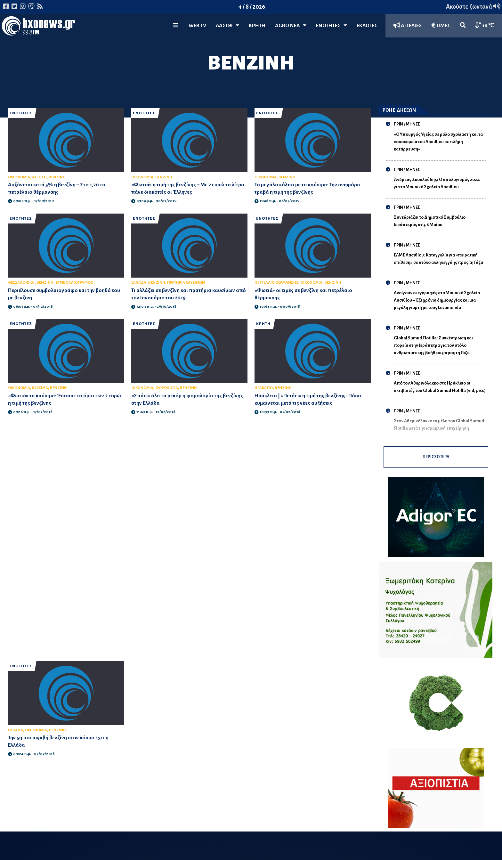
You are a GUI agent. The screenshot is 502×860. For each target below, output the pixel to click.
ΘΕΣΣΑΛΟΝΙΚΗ (21, 282)
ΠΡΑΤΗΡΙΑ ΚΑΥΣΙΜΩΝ (186, 282)
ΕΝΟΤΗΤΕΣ (331, 25)
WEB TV (197, 25)
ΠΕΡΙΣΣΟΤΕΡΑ (435, 459)
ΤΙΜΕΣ (441, 25)
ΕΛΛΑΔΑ (138, 282)
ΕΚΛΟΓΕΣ (367, 25)
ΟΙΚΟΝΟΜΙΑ (19, 177)
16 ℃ (484, 25)
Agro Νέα (290, 25)
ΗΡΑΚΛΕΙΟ (264, 388)
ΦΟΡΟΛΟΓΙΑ (166, 388)
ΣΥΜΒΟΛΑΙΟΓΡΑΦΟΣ (74, 282)
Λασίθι (227, 25)
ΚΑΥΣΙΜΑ (40, 388)
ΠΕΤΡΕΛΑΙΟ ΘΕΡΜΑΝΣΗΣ (276, 282)
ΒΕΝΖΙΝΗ (57, 177)
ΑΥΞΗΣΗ (39, 177)
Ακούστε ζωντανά (473, 7)
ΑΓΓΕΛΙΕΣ (407, 25)
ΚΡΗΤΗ (257, 25)
